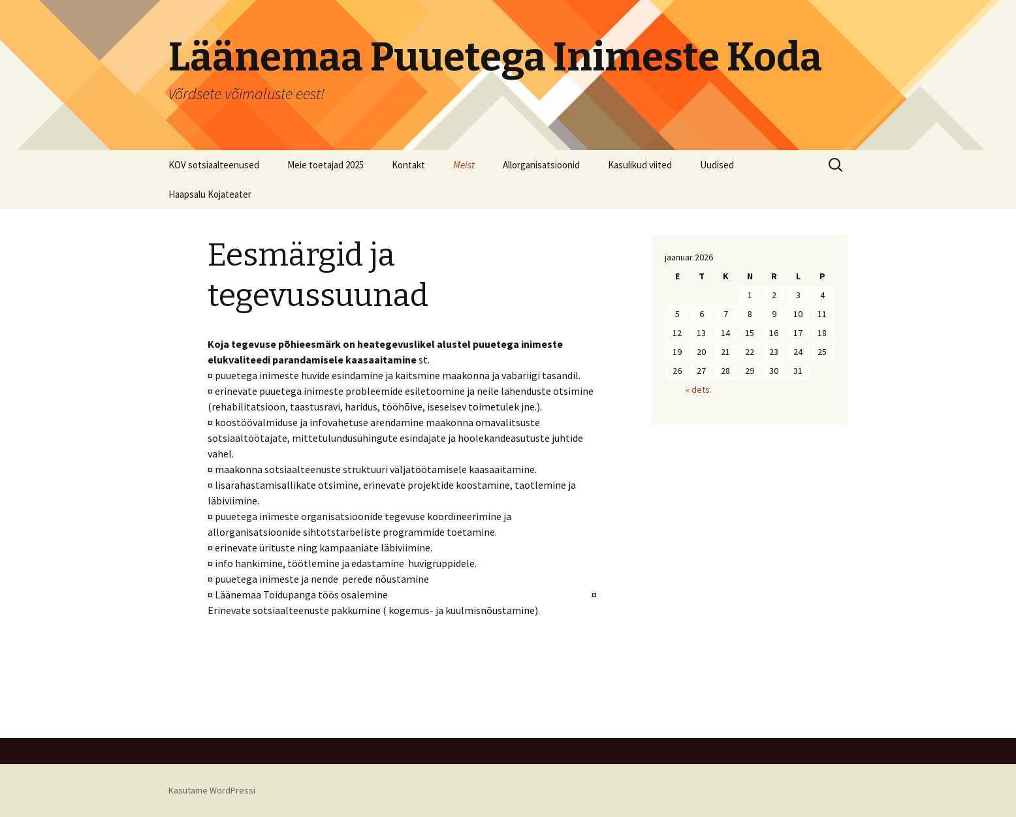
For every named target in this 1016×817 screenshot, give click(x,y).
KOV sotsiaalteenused (213, 165)
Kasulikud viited (640, 165)
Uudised (717, 165)
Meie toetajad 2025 (325, 165)
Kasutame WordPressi (211, 790)
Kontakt (408, 165)
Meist (464, 165)
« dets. (699, 389)
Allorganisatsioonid (541, 165)
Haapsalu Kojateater (209, 194)
